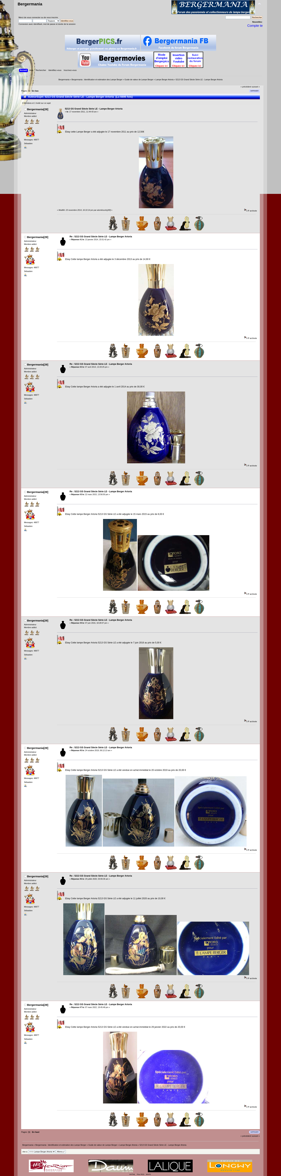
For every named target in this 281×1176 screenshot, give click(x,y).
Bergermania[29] (37, 109)
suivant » (256, 87)
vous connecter (34, 17)
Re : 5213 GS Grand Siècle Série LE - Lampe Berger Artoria (101, 236)
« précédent (245, 87)
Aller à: (25, 1152)
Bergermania (30, 4)
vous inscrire (52, 17)
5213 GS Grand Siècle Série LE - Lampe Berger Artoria (93, 109)
